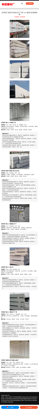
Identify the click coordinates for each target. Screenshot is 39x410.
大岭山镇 (33, 398)
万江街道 (7, 398)
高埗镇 (29, 400)
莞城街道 (11, 398)
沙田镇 (7, 400)
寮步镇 (15, 398)
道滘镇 (10, 400)
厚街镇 (4, 400)
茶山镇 (26, 397)
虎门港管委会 (4, 402)
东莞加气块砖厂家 (5, 395)
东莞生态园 (10, 402)
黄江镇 (18, 398)
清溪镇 (21, 398)
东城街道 (34, 397)
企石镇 (30, 397)
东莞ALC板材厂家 (9, 397)
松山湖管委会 (34, 400)
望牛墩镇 (22, 400)
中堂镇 (25, 400)
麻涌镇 (17, 400)
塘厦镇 (25, 398)
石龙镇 (23, 397)
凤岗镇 (28, 398)
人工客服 (10, 407)
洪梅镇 (14, 400)
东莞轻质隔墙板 (17, 397)
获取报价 (30, 3)
